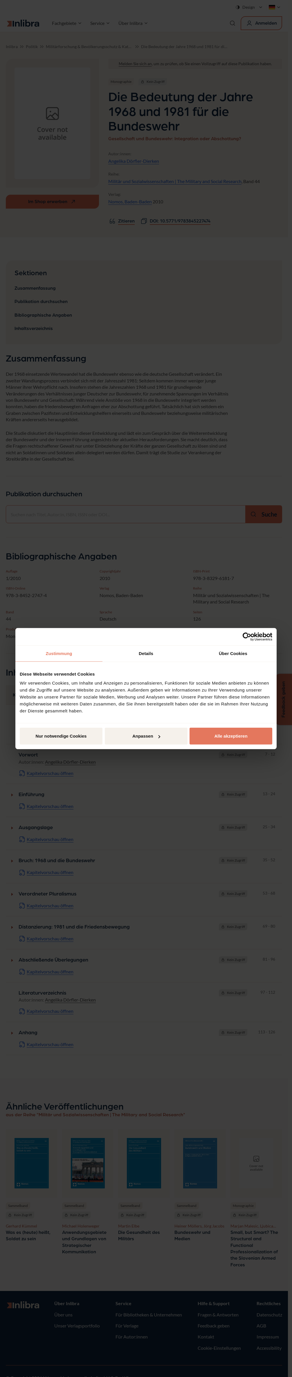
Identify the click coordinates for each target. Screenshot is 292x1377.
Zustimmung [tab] (59, 653)
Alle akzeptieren (230, 736)
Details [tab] (146, 653)
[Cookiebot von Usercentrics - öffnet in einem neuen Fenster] (246, 636)
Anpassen (146, 736)
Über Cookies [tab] (233, 653)
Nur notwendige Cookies (61, 736)
